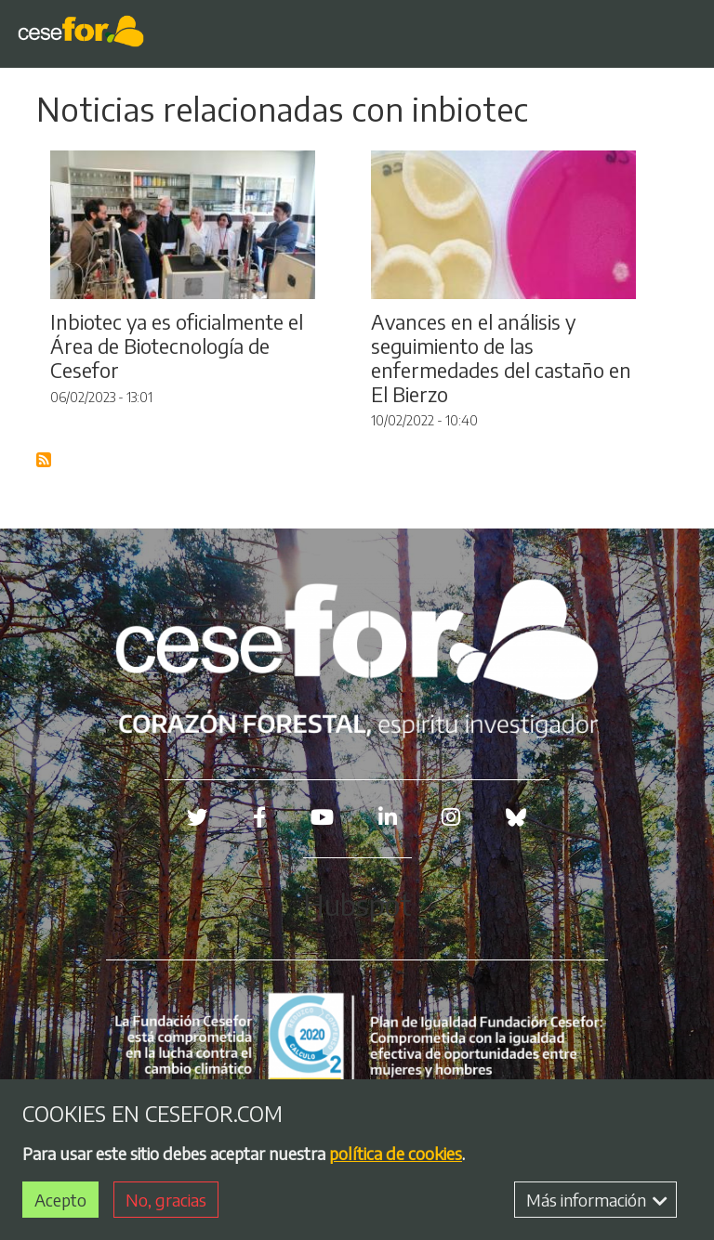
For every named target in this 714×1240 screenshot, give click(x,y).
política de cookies (395, 1154)
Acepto (60, 1200)
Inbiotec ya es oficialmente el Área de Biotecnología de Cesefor (176, 346)
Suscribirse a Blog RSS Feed (44, 460)
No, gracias (166, 1200)
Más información (597, 1200)
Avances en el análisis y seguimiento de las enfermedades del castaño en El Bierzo (501, 358)
